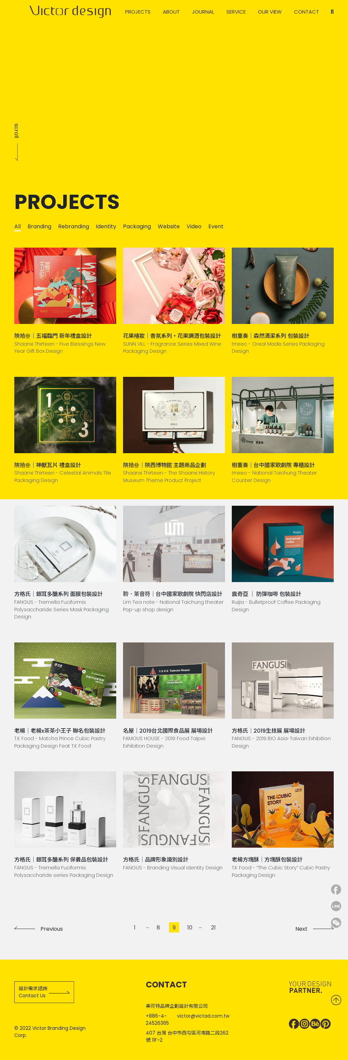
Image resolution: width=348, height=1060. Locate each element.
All (17, 226)
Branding (39, 226)
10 (189, 927)
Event (216, 226)
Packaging (137, 226)
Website (169, 226)
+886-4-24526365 (157, 1019)
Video (194, 226)
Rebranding (73, 226)
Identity (106, 226)
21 (213, 927)
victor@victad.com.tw (203, 1016)
